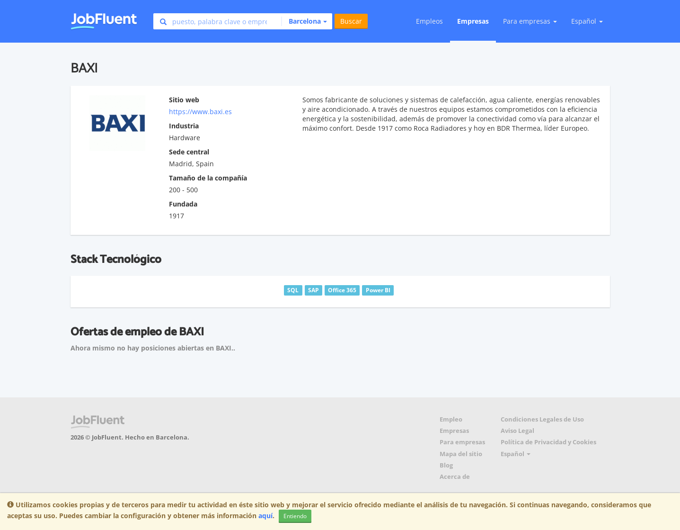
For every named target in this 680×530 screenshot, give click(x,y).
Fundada (183, 203)
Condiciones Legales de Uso (542, 419)
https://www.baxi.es (200, 111)
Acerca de (455, 477)
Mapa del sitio (461, 454)
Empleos (429, 21)
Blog (446, 465)
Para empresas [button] (530, 21)
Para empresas (462, 442)
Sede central (189, 151)
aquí (265, 515)
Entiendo (295, 516)
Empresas (473, 21)
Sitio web (184, 99)
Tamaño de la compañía (208, 177)
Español (587, 21)
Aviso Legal (517, 431)
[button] (304, 21)
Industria (184, 125)
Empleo (451, 419)
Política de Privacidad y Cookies (548, 442)
